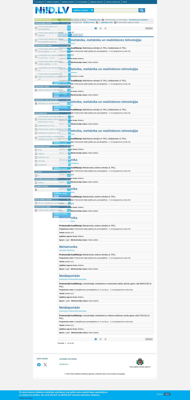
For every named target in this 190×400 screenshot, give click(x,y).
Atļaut (167, 394)
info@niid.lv (63, 385)
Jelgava (41, 154)
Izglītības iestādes (67, 2)
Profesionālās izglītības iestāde (50, 210)
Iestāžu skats (92, 38)
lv (38, 175)
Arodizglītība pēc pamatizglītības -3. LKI (52, 69)
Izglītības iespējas (52, 2)
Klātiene (41, 183)
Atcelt (56, 96)
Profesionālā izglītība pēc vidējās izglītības (50, 34)
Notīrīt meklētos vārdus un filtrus (88, 20)
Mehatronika (83, 180)
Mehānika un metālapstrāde (48, 103)
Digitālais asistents (96, 2)
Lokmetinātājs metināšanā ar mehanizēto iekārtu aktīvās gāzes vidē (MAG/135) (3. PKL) (52, 119)
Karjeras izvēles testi (113, 2)
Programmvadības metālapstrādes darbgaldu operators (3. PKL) (51, 138)
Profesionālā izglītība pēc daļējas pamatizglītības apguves (50, 40)
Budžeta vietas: (115, 22)
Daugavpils (42, 165)
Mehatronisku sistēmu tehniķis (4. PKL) (53, 129)
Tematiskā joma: (109, 20)
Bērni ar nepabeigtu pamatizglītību (51, 203)
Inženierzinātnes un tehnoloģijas (50, 90)
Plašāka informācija (26, 398)
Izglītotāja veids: (133, 22)
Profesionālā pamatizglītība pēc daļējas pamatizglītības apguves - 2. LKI (52, 76)
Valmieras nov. (43, 157)
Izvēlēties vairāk (60, 83)
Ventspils (41, 161)
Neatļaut (159, 394)
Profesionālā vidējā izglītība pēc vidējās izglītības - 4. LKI (50, 63)
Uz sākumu (40, 2)
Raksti (125, 2)
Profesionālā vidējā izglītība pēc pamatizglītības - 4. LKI (50, 50)
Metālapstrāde (84, 296)
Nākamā (149, 31)
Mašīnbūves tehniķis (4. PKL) (49, 133)
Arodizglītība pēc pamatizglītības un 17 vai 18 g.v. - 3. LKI (52, 56)
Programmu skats (79, 38)
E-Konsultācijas (82, 2)
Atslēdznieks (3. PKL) (46, 126)
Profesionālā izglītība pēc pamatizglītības (47, 28)
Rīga (40, 150)
